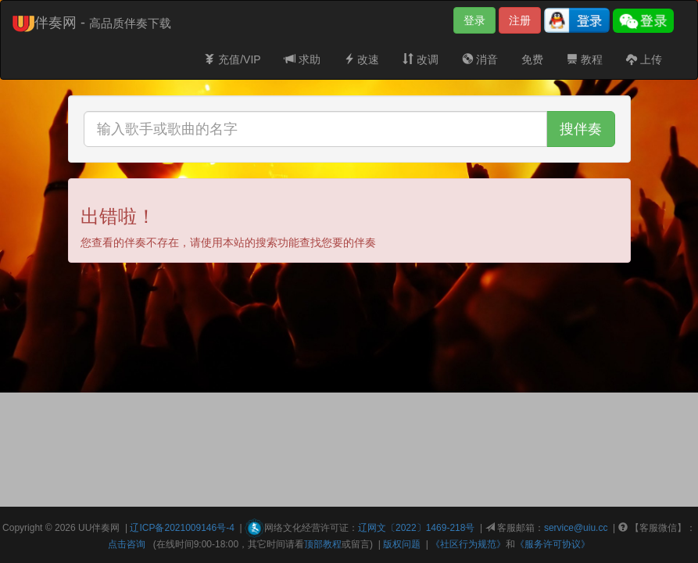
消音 (480, 59)
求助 (302, 59)
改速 (362, 59)
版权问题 (402, 544)
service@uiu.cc (576, 527)
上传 (644, 59)
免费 (532, 59)
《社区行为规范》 (468, 544)
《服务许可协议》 (552, 544)
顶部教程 (323, 544)
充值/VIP (232, 59)
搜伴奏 (581, 129)
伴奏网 (105, 527)
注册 (520, 20)
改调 (420, 59)
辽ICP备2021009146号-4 (182, 527)
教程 (585, 59)
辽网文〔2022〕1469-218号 (416, 527)
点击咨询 (126, 544)
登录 (474, 20)
